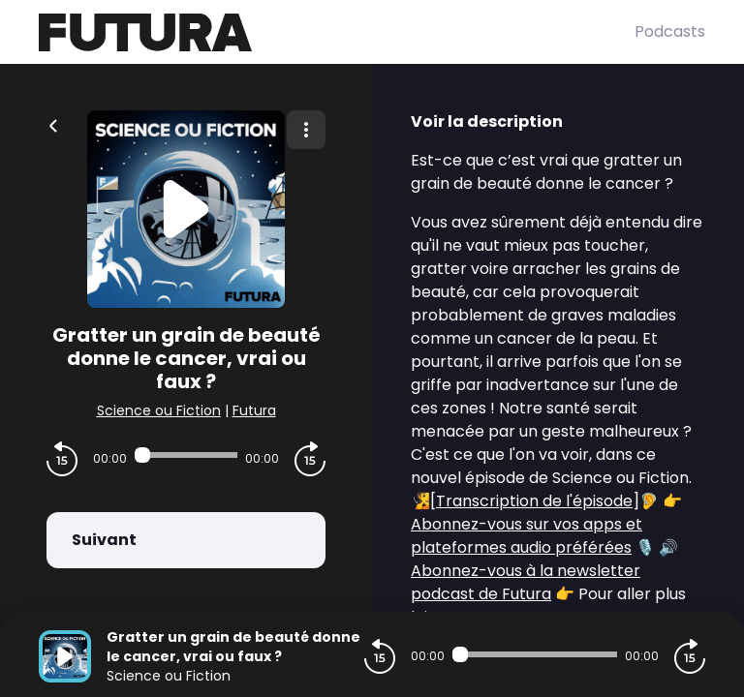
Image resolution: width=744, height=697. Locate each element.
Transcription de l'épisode (534, 501)
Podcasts (670, 31)
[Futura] (337, 32)
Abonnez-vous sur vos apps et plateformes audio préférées (526, 536)
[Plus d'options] (306, 129)
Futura (254, 410)
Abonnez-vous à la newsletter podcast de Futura (525, 582)
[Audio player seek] (186, 455)
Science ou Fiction (159, 410)
